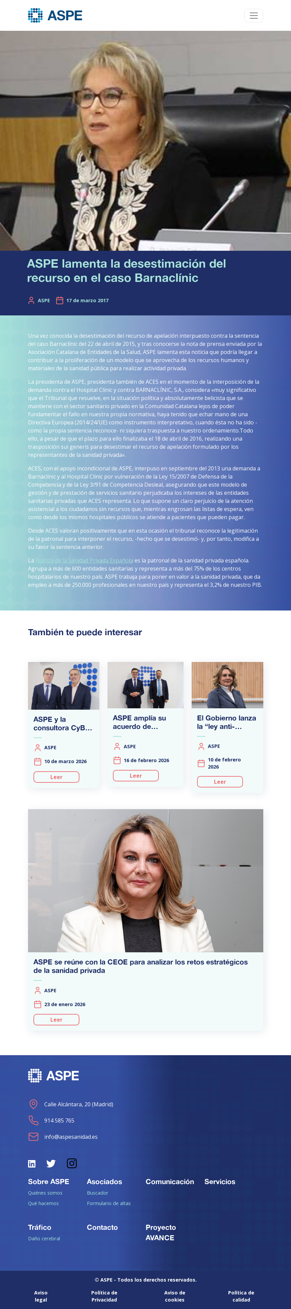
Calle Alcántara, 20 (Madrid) (70, 1104)
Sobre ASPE (48, 1181)
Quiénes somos (45, 1192)
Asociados (104, 1181)
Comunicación (170, 1181)
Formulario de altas (109, 1203)
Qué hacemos (43, 1203)
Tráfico (39, 1227)
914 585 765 (51, 1120)
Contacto (102, 1227)
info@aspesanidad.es (63, 1136)
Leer (56, 777)
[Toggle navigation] (253, 15)
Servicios (219, 1181)
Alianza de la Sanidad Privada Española (84, 560)
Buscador (97, 1192)
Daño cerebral (44, 1238)
